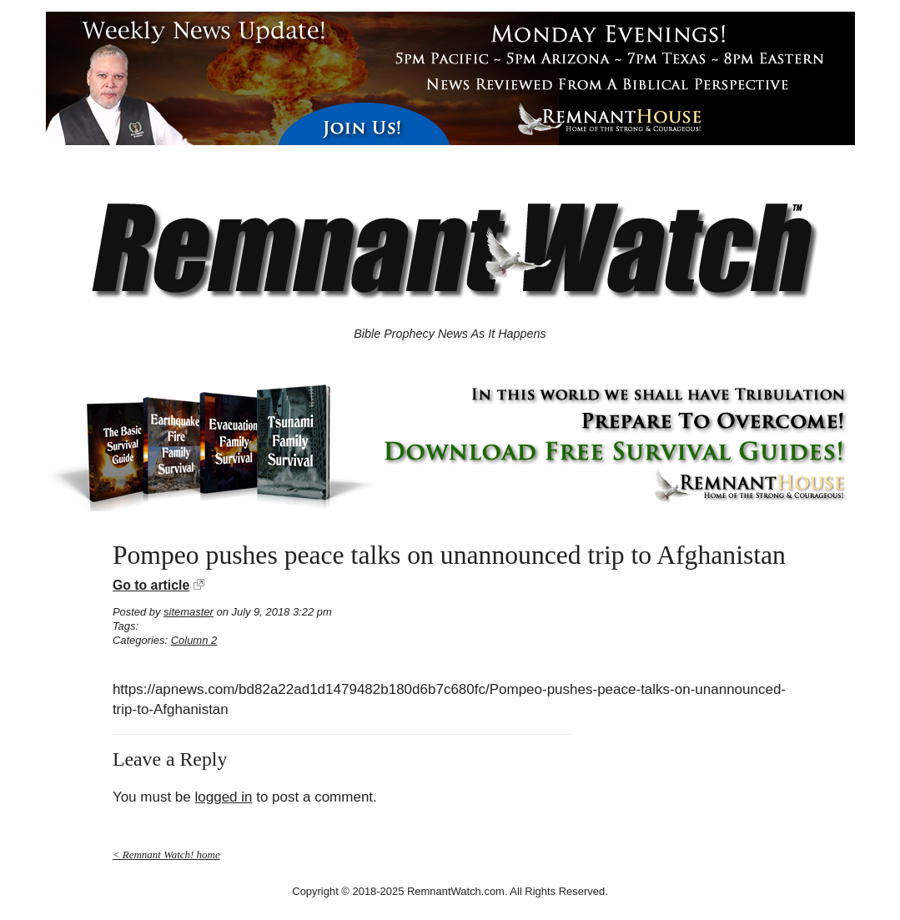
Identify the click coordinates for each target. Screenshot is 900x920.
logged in (223, 797)
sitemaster (188, 612)
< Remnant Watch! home (166, 854)
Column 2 (194, 640)
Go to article (151, 585)
